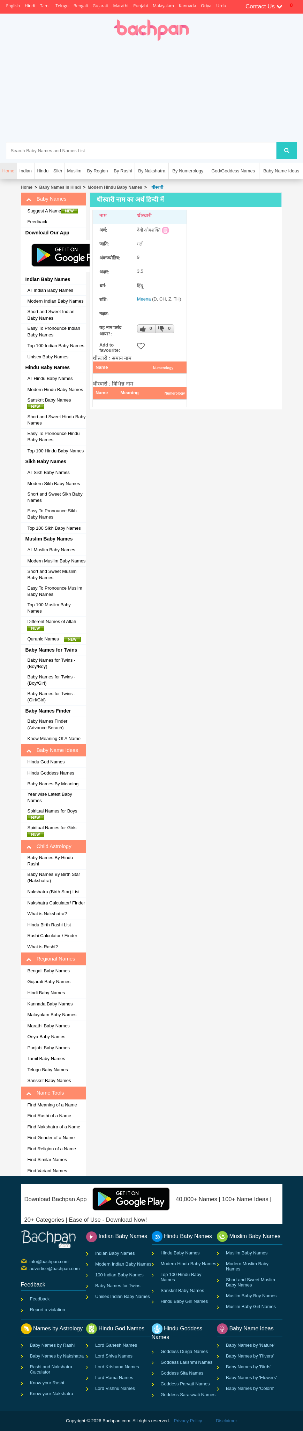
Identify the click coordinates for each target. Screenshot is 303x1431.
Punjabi (140, 6)
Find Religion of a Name (51, 1148)
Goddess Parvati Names (185, 1383)
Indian (26, 170)
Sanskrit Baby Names (51, 403)
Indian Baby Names (115, 1253)
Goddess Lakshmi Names (187, 1362)
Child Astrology (48, 846)
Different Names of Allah (53, 625)
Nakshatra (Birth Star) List (53, 891)
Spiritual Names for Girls (53, 831)
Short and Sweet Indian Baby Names (50, 315)
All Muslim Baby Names (51, 549)
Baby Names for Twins (118, 1285)
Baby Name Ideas (281, 170)
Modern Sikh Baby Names (53, 483)
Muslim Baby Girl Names (251, 1306)
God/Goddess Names (233, 170)
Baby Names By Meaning (52, 783)
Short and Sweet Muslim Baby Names (51, 575)
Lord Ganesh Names (116, 1345)
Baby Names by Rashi (52, 1345)
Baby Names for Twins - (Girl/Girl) (51, 697)
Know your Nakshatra (51, 1393)
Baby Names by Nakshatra (57, 1356)
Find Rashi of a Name (49, 1115)
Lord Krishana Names (117, 1366)
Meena (144, 299)
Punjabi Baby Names (48, 1047)
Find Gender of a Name (51, 1137)
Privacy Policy (188, 1420)
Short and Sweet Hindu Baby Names (56, 420)
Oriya (206, 6)
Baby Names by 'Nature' (250, 1345)
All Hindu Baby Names (50, 378)
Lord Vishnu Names (115, 1388)
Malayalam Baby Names (51, 1014)
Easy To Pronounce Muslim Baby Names (54, 591)
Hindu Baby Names (180, 1252)
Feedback (37, 221)
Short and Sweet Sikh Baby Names (54, 497)
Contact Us (263, 6)
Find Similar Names (47, 1159)
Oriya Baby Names (46, 1036)
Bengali (81, 6)
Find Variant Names (47, 1170)
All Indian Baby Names (50, 290)
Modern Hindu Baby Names (115, 187)
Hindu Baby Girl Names (184, 1301)
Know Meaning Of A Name (53, 738)
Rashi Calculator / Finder (52, 935)
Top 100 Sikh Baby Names (54, 528)
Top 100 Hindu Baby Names (55, 450)
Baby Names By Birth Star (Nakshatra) (53, 878)
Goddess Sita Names (182, 1373)
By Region (97, 170)
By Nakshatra (151, 170)
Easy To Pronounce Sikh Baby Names (51, 514)
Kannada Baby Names (50, 1003)
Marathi (121, 6)
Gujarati (100, 6)
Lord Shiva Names (113, 1356)
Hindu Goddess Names (50, 773)
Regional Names (50, 959)
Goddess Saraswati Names (188, 1394)
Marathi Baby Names (48, 1025)
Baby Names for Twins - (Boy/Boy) (51, 663)
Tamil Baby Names (46, 1058)
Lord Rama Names (114, 1377)
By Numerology (187, 170)
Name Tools (45, 1093)
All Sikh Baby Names (48, 472)
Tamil (45, 6)
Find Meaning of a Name (52, 1104)
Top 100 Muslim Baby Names (48, 608)
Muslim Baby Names (246, 1252)
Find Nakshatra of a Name (53, 1126)
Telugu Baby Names (47, 1069)
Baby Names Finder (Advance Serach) (47, 724)
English (13, 6)
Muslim (74, 170)
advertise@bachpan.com (30, 1268)
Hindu (42, 170)
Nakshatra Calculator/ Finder (56, 902)
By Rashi (123, 170)
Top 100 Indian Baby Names (55, 345)
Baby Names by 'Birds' (248, 1366)
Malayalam (163, 6)
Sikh (57, 170)
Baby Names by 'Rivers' (250, 1356)
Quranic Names (54, 639)
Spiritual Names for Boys (54, 814)
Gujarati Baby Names (48, 981)
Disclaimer (226, 1420)
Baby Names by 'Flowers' (251, 1377)
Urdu (221, 6)
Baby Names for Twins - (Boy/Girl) (51, 680)
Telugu (62, 6)
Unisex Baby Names (47, 356)
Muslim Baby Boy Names (251, 1295)
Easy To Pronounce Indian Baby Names (53, 331)
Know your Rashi (47, 1382)
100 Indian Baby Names (119, 1274)
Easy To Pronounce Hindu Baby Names (53, 437)
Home (26, 187)
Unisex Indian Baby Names (122, 1296)
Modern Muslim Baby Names (56, 560)
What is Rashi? (42, 946)
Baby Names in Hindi (60, 187)
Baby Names (46, 199)
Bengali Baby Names (48, 970)
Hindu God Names (46, 761)
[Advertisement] (183, 91)
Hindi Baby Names (46, 992)
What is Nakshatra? (47, 913)
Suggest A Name (52, 211)
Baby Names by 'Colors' (250, 1388)
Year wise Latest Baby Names (49, 797)
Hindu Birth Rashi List (49, 924)
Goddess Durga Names (184, 1351)
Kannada (187, 6)
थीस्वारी (156, 187)
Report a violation (47, 1309)
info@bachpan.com (30, 1261)
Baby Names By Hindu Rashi (50, 861)
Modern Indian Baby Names (55, 301)
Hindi (30, 6)
